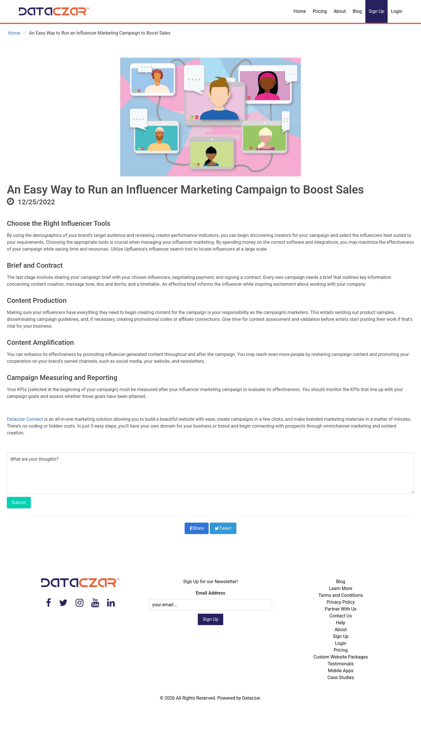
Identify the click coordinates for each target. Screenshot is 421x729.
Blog (357, 11)
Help (340, 622)
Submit (19, 502)
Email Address (210, 593)
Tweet (223, 528)
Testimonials (341, 663)
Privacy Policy (341, 602)
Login (396, 11)
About (340, 11)
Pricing (320, 11)
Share (197, 528)
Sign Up (376, 11)
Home (299, 11)
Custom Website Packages (340, 657)
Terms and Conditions (340, 595)
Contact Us (340, 616)
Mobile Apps (340, 670)
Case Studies (340, 677)
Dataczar (251, 698)
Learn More (340, 588)
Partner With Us (340, 609)
